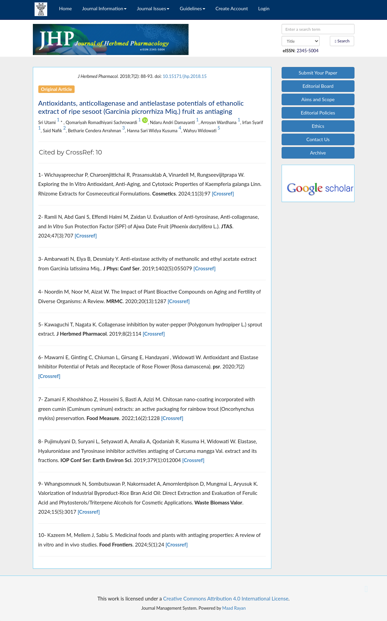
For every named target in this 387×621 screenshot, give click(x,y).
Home (65, 8)
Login (263, 8)
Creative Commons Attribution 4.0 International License (225, 598)
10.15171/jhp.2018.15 (185, 76)
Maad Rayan (234, 608)
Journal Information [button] (104, 8)
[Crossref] (223, 193)
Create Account (232, 8)
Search (342, 40)
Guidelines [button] (192, 8)
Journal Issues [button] (153, 8)
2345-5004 (308, 50)
